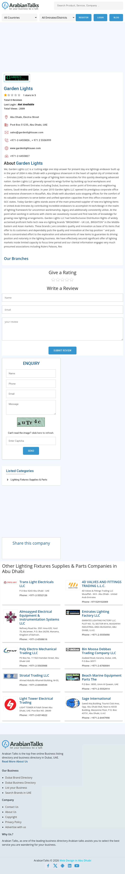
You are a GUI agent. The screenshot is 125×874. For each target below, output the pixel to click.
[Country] (19, 17)
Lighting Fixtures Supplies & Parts (29, 479)
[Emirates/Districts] (56, 17)
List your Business (16, 787)
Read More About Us (15, 761)
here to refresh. (45, 432)
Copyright (11, 817)
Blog (116, 17)
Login (100, 17)
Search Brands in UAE (18, 792)
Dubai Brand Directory (18, 777)
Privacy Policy (13, 822)
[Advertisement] (62, 49)
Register (83, 17)
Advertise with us (15, 827)
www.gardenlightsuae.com (25, 148)
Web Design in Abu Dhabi (75, 860)
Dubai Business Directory (20, 782)
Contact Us (11, 807)
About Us (10, 812)
